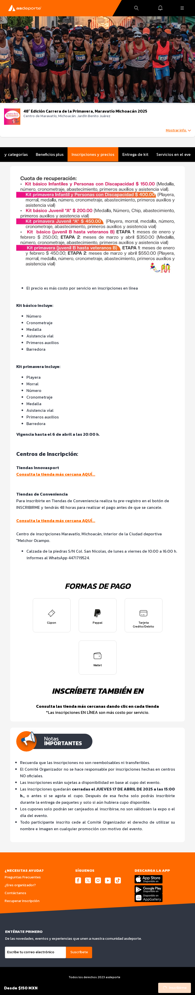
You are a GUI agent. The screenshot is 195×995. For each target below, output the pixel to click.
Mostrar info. (178, 130)
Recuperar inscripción (22, 901)
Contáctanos (15, 893)
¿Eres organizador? (20, 885)
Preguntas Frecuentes (23, 877)
